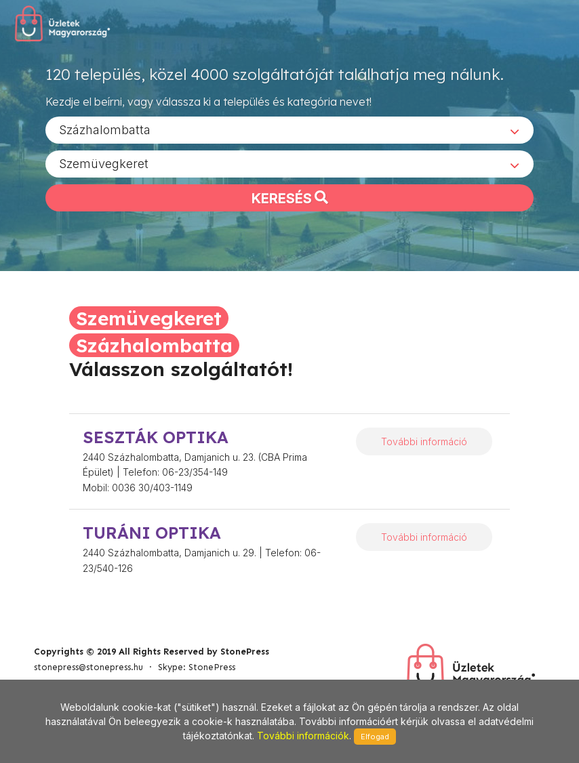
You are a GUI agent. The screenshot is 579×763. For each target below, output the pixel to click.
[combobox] (289, 129)
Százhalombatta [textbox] (105, 129)
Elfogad (375, 736)
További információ (424, 441)
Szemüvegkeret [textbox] (103, 163)
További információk (303, 735)
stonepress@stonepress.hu (88, 667)
